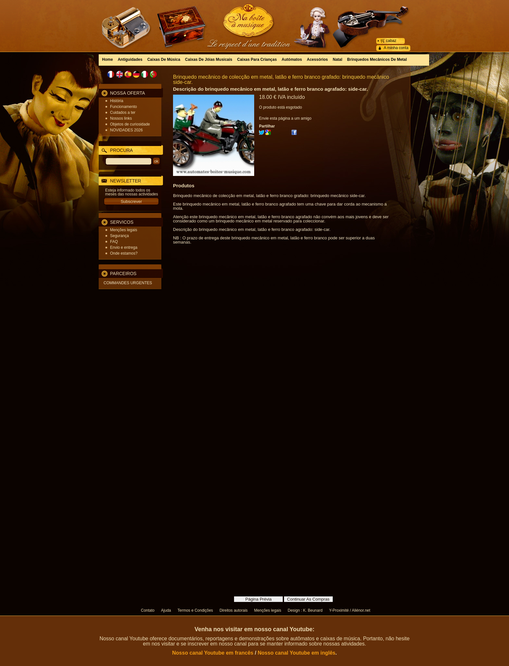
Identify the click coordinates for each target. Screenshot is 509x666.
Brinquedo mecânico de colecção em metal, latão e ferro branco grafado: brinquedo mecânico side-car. (281, 79)
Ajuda (166, 610)
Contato (148, 610)
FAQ (114, 241)
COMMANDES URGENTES (128, 283)
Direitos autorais (233, 610)
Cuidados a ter (122, 112)
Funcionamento (123, 106)
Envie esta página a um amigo (285, 118)
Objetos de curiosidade (130, 124)
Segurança (119, 235)
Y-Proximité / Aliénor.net (349, 610)
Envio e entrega (123, 247)
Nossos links (121, 118)
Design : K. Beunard (305, 610)
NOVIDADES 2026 (126, 130)
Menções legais (123, 230)
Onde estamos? (124, 253)
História (116, 101)
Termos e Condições (195, 610)
